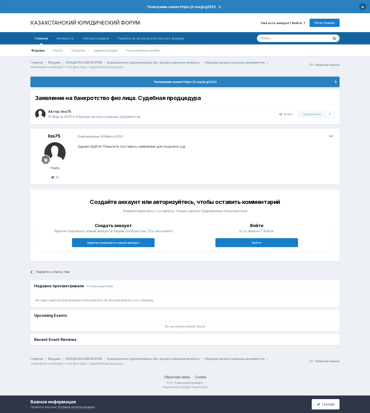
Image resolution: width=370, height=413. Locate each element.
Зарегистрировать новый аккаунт (113, 243)
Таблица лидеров (95, 38)
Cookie (200, 377)
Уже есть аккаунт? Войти (283, 23)
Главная (41, 40)
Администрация (105, 50)
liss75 (66, 111)
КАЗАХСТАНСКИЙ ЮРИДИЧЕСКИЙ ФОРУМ (85, 23)
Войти (256, 243)
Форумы (38, 50)
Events (58, 50)
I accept (326, 404)
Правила (78, 50)
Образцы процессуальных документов (108, 117)
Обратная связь (177, 377)
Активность (65, 38)
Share (285, 114)
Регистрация (325, 23)
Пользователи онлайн (143, 50)
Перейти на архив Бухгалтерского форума (151, 38)
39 (55, 177)
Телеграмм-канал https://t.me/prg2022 (181, 7)
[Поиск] (280, 38)
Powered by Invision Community (185, 387)
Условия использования (76, 407)
